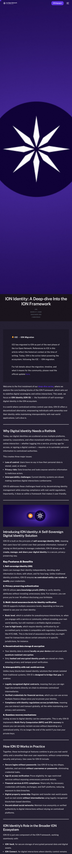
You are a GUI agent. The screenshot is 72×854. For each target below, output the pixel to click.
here (28, 374)
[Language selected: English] (33, 850)
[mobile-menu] (67, 3)
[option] (1, 849)
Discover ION (36, 314)
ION (36, 309)
